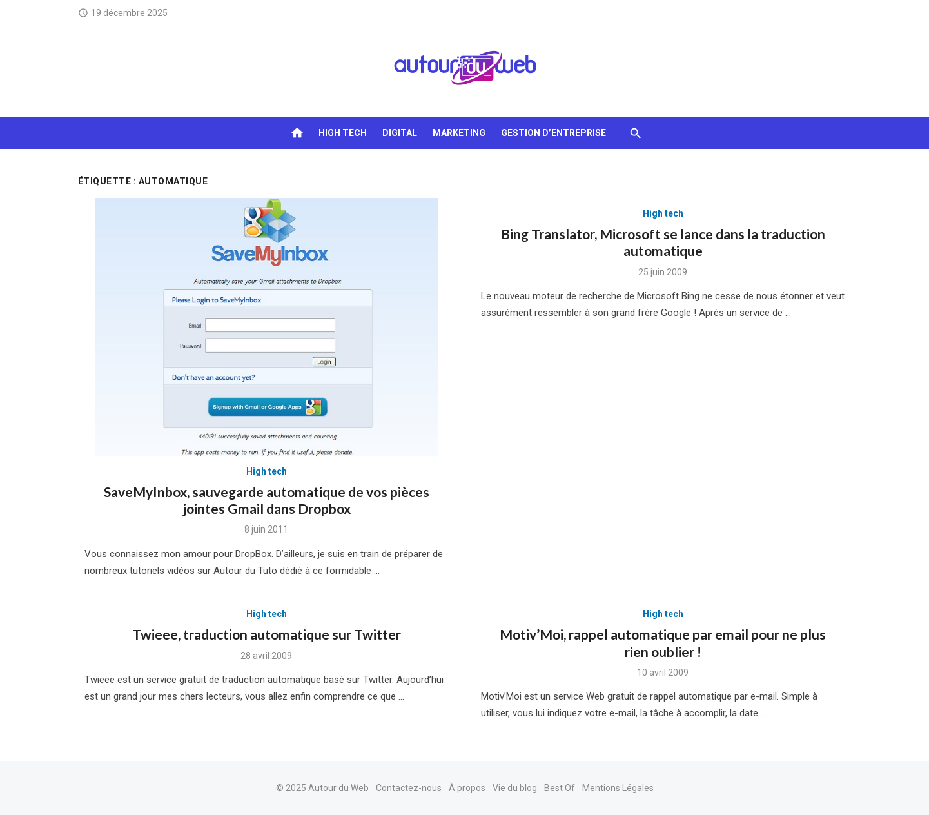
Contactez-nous (409, 788)
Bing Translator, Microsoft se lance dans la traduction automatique (663, 242)
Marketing (459, 133)
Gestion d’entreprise (553, 133)
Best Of (559, 788)
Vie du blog (515, 788)
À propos (467, 788)
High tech (342, 133)
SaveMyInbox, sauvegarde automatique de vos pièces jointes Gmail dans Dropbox (266, 500)
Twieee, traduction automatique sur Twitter (266, 634)
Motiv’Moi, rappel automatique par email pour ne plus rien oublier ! (663, 642)
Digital (399, 133)
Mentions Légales (618, 788)
